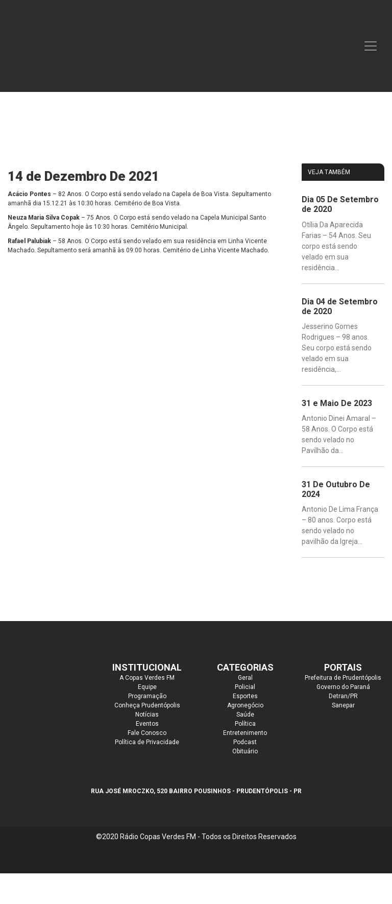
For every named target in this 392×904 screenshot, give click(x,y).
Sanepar (343, 705)
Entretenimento (245, 732)
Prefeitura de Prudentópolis (343, 677)
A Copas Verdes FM (147, 677)
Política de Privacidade (147, 742)
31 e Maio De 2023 (337, 403)
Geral (245, 677)
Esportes (245, 696)
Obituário (245, 751)
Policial (245, 687)
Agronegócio (245, 705)
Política (245, 723)
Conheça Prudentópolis (147, 705)
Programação (147, 696)
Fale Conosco (147, 732)
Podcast (245, 742)
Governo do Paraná (343, 687)
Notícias (147, 714)
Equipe (147, 687)
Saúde (245, 714)
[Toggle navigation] (370, 46)
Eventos (147, 723)
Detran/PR (343, 696)
